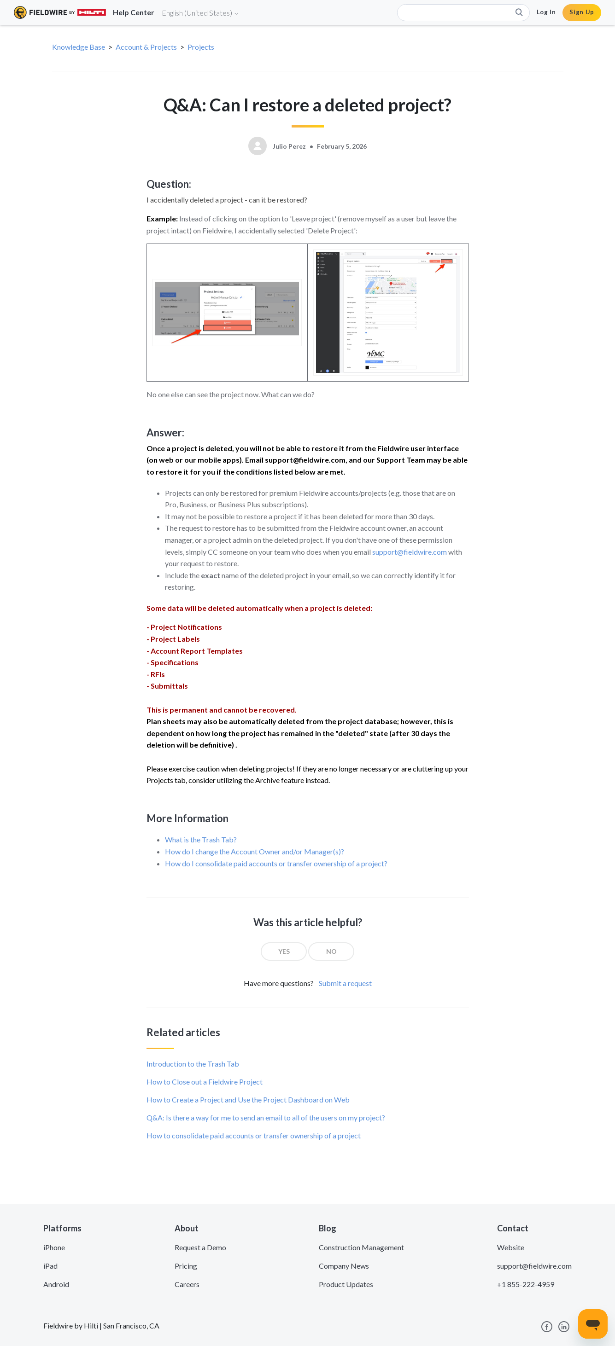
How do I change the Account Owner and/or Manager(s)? (254, 851)
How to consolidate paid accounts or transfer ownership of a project (253, 1135)
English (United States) (200, 12)
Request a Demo (200, 1247)
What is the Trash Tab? (201, 839)
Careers (187, 1284)
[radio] (284, 951)
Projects (200, 46)
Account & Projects (146, 46)
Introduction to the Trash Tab (192, 1063)
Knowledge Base (78, 46)
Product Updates (346, 1284)
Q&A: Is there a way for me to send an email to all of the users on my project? (265, 1117)
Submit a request (345, 983)
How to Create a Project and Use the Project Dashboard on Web (248, 1099)
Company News (344, 1265)
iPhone (54, 1247)
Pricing (186, 1265)
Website (510, 1247)
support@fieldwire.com (409, 551)
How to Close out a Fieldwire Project (204, 1081)
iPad (50, 1265)
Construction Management (361, 1247)
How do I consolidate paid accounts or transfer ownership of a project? (276, 863)
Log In (546, 12)
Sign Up (581, 12)
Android (56, 1284)
